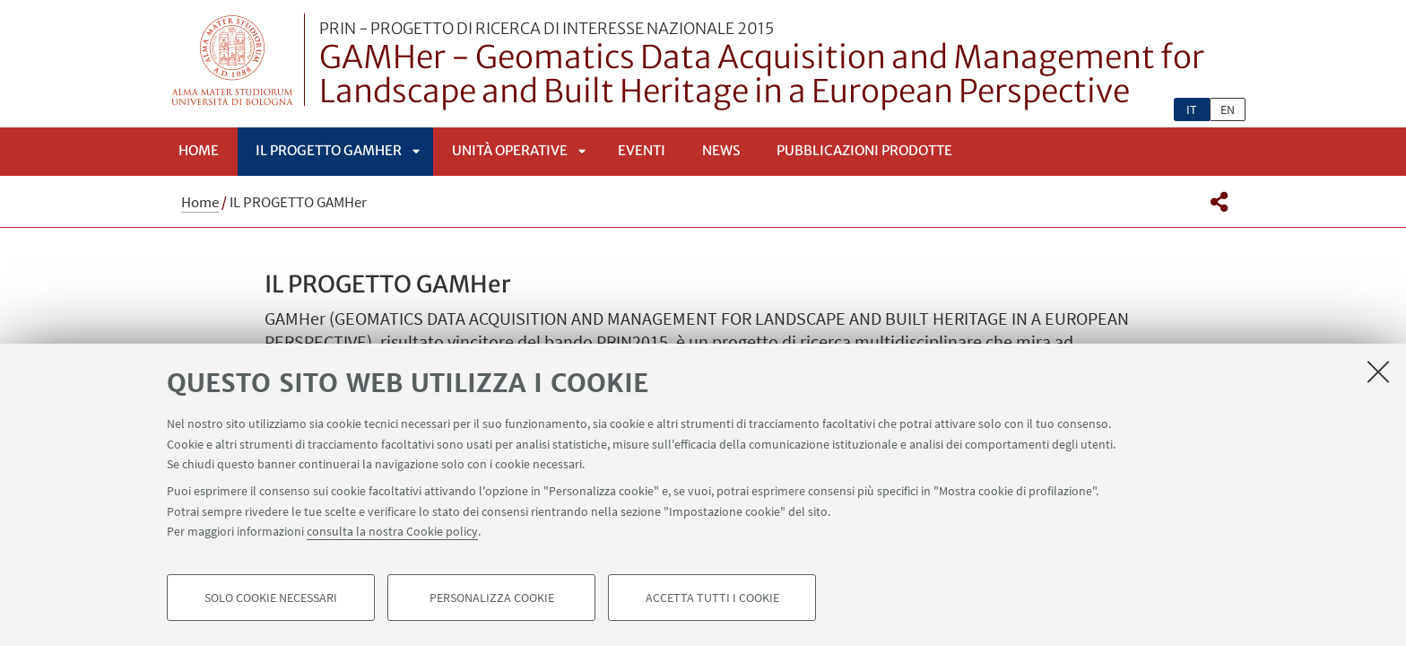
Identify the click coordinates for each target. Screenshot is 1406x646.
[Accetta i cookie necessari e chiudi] (1378, 371)
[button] (1219, 202)
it (1191, 109)
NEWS (721, 150)
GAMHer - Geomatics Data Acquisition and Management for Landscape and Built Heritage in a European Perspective (782, 65)
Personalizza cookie (492, 597)
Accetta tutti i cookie (712, 597)
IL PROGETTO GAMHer (329, 150)
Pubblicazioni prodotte (864, 150)
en (1227, 109)
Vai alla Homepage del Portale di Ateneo (233, 59)
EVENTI (641, 150)
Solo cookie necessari (270, 597)
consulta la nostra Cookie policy (392, 531)
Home (198, 150)
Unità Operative (510, 150)
